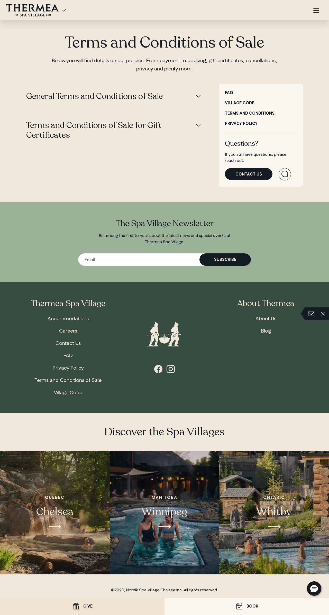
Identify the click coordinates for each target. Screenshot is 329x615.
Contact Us (68, 343)
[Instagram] (171, 368)
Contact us (248, 174)
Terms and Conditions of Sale (68, 380)
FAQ (229, 93)
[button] (314, 588)
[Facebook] (158, 368)
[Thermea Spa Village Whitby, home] (32, 10)
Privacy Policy (68, 368)
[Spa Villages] (64, 10)
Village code (239, 103)
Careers (68, 331)
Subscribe (225, 260)
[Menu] (316, 11)
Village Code (68, 392)
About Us (265, 318)
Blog (266, 331)
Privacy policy (241, 124)
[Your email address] (164, 259)
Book (246, 606)
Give (82, 606)
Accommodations (68, 318)
